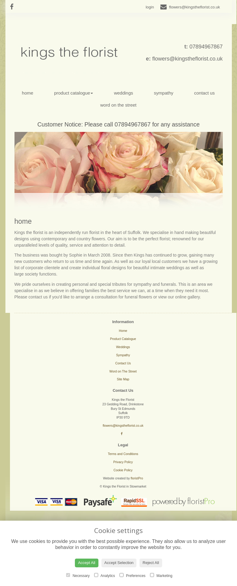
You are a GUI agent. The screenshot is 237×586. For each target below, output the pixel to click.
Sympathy (163, 92)
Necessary (78, 575)
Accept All (86, 562)
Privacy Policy (123, 462)
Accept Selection (119, 562)
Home (28, 92)
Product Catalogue (73, 92)
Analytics (104, 575)
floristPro (137, 478)
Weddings (123, 92)
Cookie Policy (123, 470)
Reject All (151, 562)
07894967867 (206, 47)
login (150, 7)
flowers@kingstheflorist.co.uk (187, 59)
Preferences (133, 575)
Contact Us (204, 92)
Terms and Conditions (123, 454)
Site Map (123, 379)
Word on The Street (118, 105)
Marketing (161, 575)
